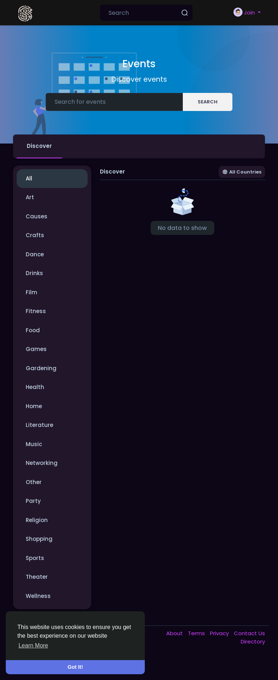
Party (33, 501)
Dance (35, 254)
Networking (42, 463)
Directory (253, 641)
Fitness (36, 311)
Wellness (38, 596)
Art (30, 197)
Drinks (34, 273)
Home (34, 406)
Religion (37, 520)
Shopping (39, 539)
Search (208, 101)
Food (33, 330)
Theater (37, 577)
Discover (39, 146)
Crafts (35, 235)
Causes (36, 216)
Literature (39, 425)
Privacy (220, 633)
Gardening (41, 368)
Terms (197, 633)
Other (34, 482)
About (175, 633)
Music (34, 444)
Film (31, 292)
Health (35, 387)
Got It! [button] (75, 667)
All (29, 178)
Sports (35, 558)
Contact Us (249, 633)
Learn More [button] (33, 645)
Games (36, 349)
